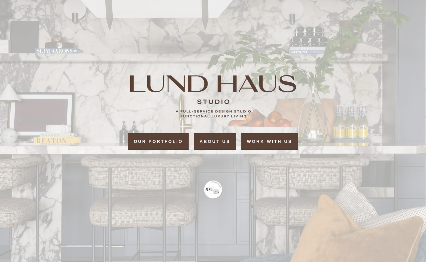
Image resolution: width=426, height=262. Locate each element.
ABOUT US (215, 141)
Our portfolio (158, 141)
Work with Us (269, 141)
